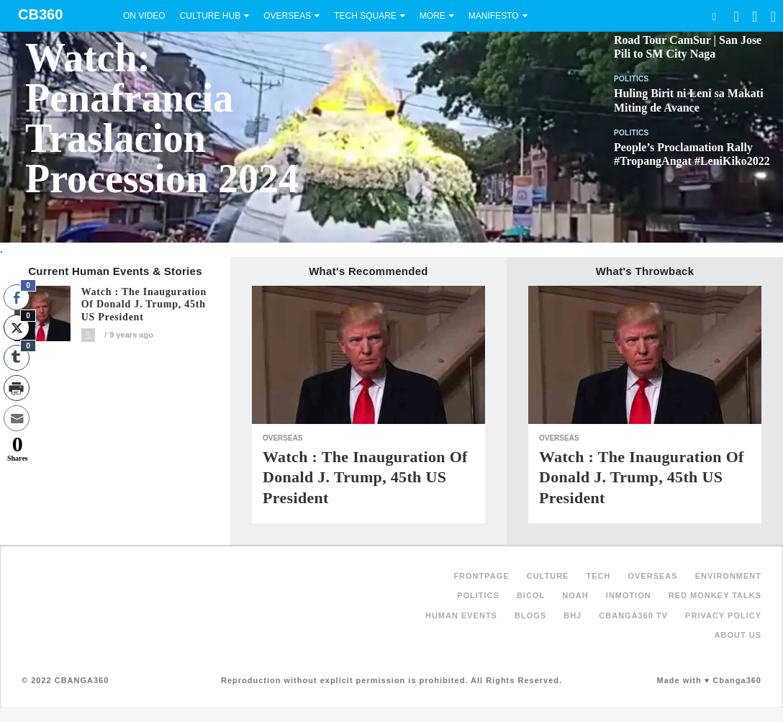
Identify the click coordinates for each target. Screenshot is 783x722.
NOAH (575, 595)
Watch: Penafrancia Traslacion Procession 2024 (162, 118)
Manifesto (494, 16)
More (432, 16)
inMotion (628, 595)
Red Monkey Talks (715, 595)
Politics (631, 79)
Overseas (287, 16)
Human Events (461, 615)
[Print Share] (17, 388)
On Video (144, 16)
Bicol (531, 595)
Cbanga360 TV (633, 615)
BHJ (572, 615)
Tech (599, 576)
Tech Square (365, 16)
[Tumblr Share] (17, 358)
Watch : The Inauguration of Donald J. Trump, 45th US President (144, 304)
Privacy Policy (723, 615)
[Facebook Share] (17, 297)
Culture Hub (210, 16)
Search (714, 16)
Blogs (530, 615)
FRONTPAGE (481, 576)
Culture (548, 576)
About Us (738, 635)
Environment (728, 576)
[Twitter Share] (17, 327)
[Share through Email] (17, 418)
